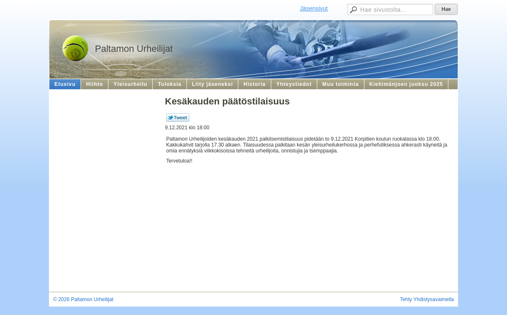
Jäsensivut (314, 8)
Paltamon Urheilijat (134, 48)
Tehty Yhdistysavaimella (427, 299)
